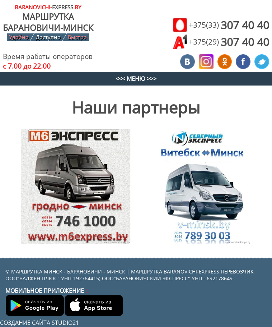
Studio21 (65, 323)
